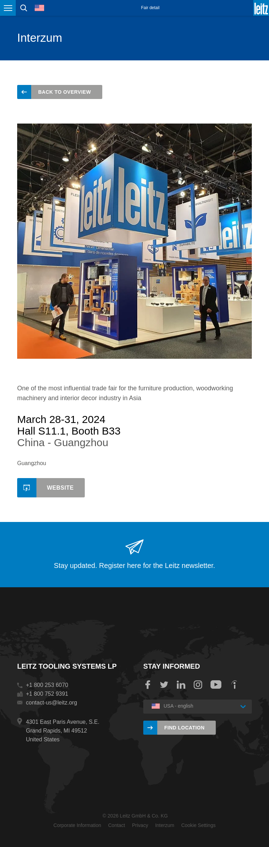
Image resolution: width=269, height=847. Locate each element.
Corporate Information (77, 825)
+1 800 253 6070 (47, 685)
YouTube (216, 685)
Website (60, 488)
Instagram (198, 685)
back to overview (64, 92)
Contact (116, 825)
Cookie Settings (198, 825)
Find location (184, 727)
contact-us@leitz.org (51, 703)
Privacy (140, 825)
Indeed (234, 685)
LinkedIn (181, 685)
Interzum (164, 825)
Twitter (164, 685)
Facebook (147, 685)
